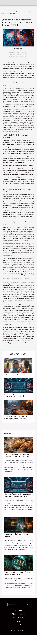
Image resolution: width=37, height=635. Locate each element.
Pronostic (9, 10)
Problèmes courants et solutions (17, 58)
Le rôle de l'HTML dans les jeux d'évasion (18, 52)
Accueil (3, 10)
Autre (18, 625)
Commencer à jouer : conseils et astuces (18, 56)
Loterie (18, 621)
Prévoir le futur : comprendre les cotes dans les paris (17, 573)
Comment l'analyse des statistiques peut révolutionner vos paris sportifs (18, 496)
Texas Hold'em (18, 617)
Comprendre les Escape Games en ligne (18, 50)
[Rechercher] (16, 604)
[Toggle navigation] (4, 2)
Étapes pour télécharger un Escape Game (18, 54)
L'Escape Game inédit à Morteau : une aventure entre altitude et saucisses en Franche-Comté (16, 418)
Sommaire (18, 49)
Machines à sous (18, 614)
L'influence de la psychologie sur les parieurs (18, 375)
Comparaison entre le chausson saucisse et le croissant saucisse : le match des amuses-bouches (18, 456)
